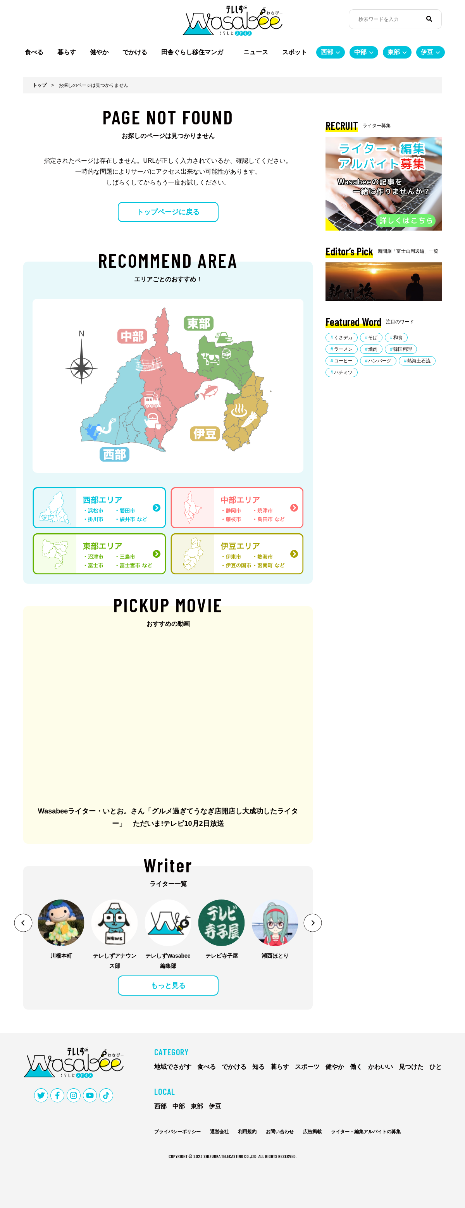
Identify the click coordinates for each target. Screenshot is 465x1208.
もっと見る (168, 985)
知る (258, 1066)
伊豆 (427, 52)
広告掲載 (312, 1131)
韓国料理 (402, 349)
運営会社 (219, 1131)
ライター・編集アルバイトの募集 (366, 1131)
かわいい (380, 1066)
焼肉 (372, 349)
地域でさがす (172, 1066)
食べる (34, 52)
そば (372, 337)
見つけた (411, 1066)
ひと (435, 1066)
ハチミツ (343, 372)
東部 (394, 52)
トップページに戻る (168, 212)
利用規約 (247, 1131)
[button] (23, 922)
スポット (294, 52)
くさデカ (343, 337)
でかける (134, 52)
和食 (398, 337)
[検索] (429, 19)
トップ (39, 85)
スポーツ (307, 1066)
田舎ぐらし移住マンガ (195, 52)
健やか (99, 52)
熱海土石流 (419, 361)
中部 (360, 52)
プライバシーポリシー (177, 1131)
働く (356, 1066)
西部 (327, 52)
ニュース (255, 52)
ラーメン (343, 349)
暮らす (66, 52)
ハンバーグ (379, 361)
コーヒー (343, 361)
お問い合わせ (280, 1131)
